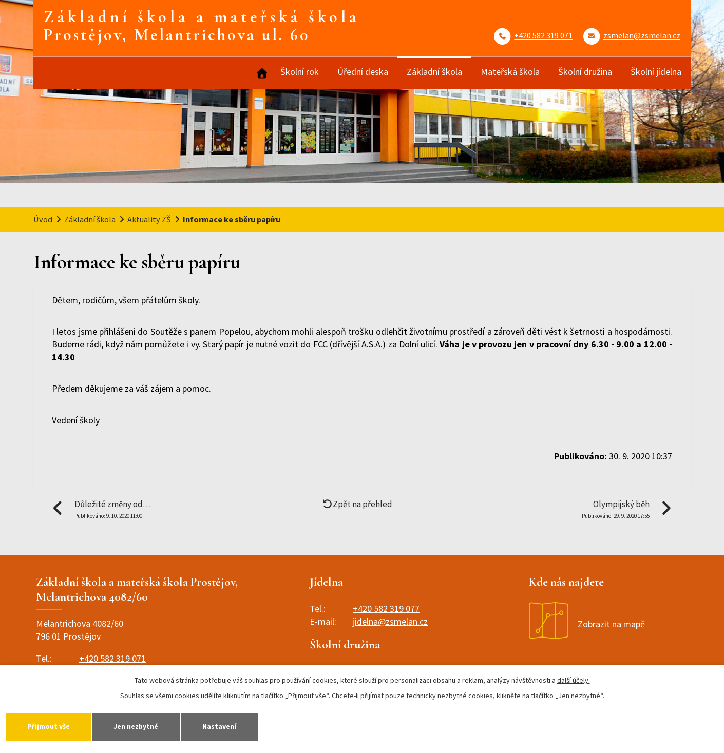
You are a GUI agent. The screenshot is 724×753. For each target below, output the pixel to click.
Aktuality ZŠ (149, 219)
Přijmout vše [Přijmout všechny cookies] (48, 726)
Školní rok (299, 72)
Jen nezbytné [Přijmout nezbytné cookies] (136, 726)
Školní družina (585, 72)
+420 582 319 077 (386, 608)
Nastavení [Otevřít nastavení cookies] (220, 726)
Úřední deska (362, 72)
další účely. (573, 680)
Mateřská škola (510, 72)
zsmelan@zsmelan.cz (641, 35)
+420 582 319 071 (543, 35)
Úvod (261, 73)
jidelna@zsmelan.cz (390, 621)
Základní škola (434, 72)
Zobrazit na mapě (587, 624)
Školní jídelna (656, 72)
